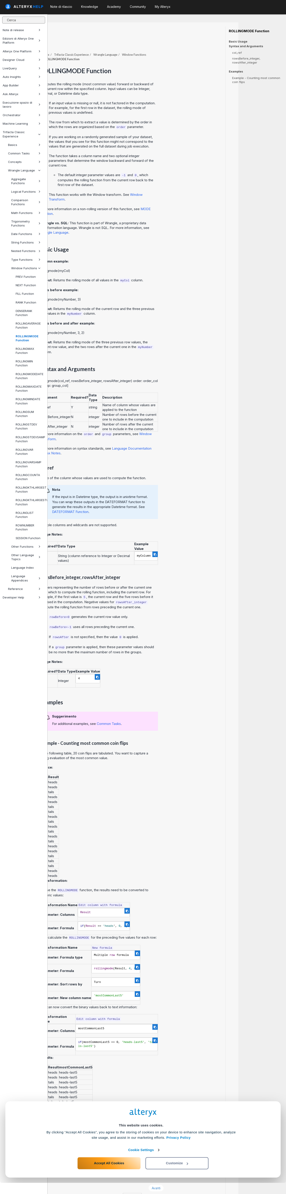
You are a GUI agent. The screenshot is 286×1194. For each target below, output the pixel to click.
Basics (24, 145)
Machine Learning (21, 123)
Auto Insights (21, 77)
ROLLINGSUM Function (25, 414)
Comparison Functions (25, 202)
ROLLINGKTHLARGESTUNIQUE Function (30, 502)
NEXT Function (26, 285)
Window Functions (25, 268)
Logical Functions (25, 191)
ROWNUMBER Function (25, 527)
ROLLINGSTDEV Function (26, 426)
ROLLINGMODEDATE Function (29, 376)
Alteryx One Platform (21, 51)
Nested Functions (25, 251)
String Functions (25, 242)
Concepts (24, 162)
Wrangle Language (24, 170)
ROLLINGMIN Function (24, 363)
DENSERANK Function (24, 313)
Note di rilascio (61, 7)
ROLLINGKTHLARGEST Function (30, 489)
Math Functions (25, 213)
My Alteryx (162, 7)
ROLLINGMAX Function (25, 351)
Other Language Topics (25, 557)
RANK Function (26, 302)
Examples (236, 71)
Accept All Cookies (109, 1174)
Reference (24, 589)
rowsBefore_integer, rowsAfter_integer (246, 60)
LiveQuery (21, 68)
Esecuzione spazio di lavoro (21, 104)
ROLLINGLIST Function (25, 515)
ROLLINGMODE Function (27, 338)
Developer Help (21, 597)
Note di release (21, 30)
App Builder (21, 85)
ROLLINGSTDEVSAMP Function (30, 439)
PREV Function (26, 276)
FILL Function (25, 293)
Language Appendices (25, 578)
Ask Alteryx (21, 94)
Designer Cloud (21, 60)
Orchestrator (21, 115)
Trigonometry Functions (25, 223)
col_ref (237, 52)
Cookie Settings (141, 1161)
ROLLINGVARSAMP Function (28, 464)
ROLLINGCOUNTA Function (28, 477)
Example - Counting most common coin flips (256, 80)
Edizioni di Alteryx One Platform (21, 40)
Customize (177, 1174)
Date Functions (25, 234)
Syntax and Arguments (246, 46)
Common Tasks (24, 153)
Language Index (22, 567)
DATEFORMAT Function (118, 499)
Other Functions (25, 546)
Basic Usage (238, 41)
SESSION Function (28, 538)
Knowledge (89, 7)
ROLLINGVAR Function (24, 451)
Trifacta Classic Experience (21, 134)
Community (138, 7)
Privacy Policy (178, 1149)
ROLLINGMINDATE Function (28, 401)
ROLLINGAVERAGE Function (28, 325)
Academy (114, 7)
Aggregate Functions (25, 181)
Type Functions (25, 259)
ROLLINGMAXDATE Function (29, 388)
